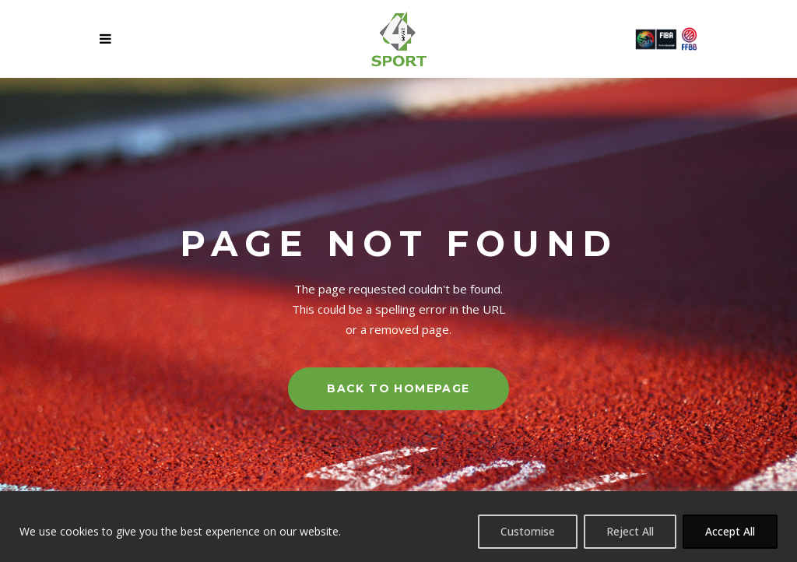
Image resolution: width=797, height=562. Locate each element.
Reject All (630, 531)
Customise (527, 531)
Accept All (730, 531)
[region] (398, 526)
